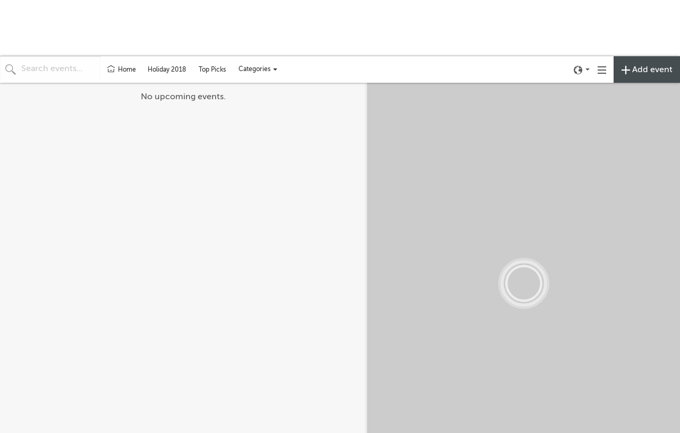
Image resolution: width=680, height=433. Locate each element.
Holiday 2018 (167, 69)
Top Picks (212, 69)
